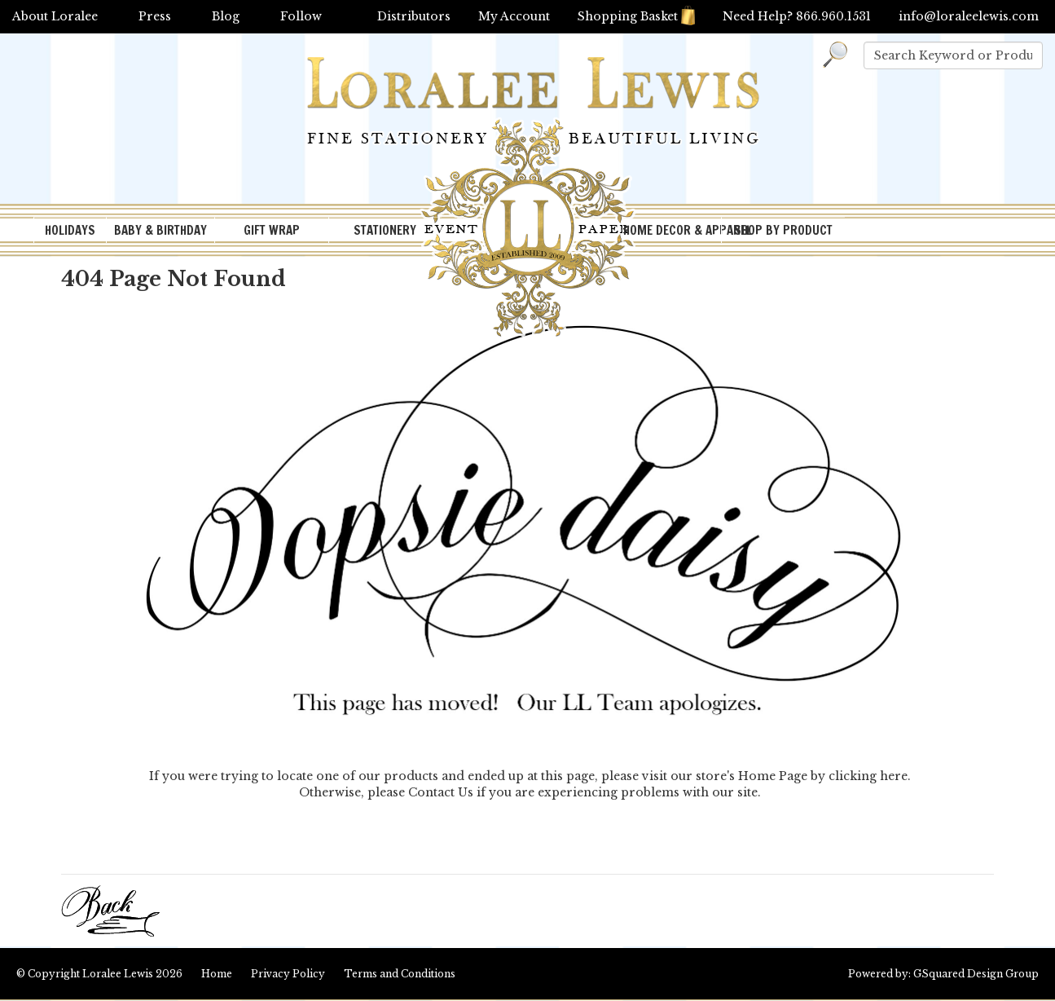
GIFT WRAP (272, 230)
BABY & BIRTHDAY (160, 230)
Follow (301, 16)
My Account (514, 16)
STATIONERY (385, 230)
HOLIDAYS (70, 230)
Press (154, 16)
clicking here (868, 776)
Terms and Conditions (399, 974)
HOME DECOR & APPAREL (672, 230)
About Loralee (55, 16)
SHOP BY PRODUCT (783, 230)
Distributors (414, 16)
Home (216, 974)
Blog (226, 16)
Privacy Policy (288, 974)
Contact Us (440, 792)
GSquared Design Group (976, 974)
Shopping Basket (636, 16)
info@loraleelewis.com (969, 16)
